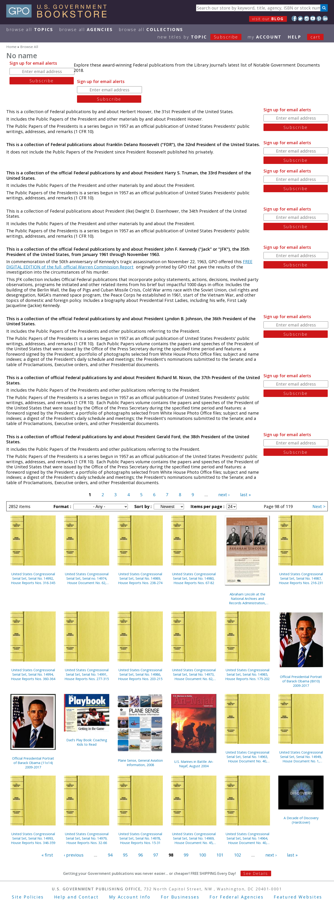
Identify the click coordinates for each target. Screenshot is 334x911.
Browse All (29, 29)
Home (11, 46)
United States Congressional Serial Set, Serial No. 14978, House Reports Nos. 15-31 (140, 838)
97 (155, 855)
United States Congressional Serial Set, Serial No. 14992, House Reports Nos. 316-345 (33, 578)
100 (202, 855)
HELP (294, 37)
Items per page (206, 506)
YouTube (312, 18)
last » (245, 494)
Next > (318, 506)
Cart (315, 37)
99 (186, 855)
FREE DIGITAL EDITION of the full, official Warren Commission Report (129, 264)
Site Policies (28, 897)
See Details (255, 873)
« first (47, 855)
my (264, 37)
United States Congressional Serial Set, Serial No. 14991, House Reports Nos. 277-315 (86, 674)
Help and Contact (76, 897)
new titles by (202, 37)
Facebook (294, 18)
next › (223, 494)
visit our (268, 18)
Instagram (306, 18)
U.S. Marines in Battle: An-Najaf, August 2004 (193, 763)
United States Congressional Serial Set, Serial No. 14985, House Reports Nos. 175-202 (247, 674)
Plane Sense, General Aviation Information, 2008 (140, 762)
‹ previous (74, 855)
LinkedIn (325, 18)
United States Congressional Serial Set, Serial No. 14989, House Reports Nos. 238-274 (140, 578)
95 (125, 855)
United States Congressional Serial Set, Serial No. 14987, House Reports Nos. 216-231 (301, 578)
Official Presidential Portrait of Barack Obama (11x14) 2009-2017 (33, 762)
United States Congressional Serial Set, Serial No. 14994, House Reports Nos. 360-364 (33, 674)
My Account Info (130, 897)
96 (140, 855)
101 (219, 855)
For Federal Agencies (236, 897)
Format (61, 506)
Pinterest (319, 18)
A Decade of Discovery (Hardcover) (301, 820)
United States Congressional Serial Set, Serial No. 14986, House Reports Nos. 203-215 (140, 674)
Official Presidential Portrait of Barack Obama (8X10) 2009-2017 (301, 681)
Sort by (142, 506)
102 (237, 855)
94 (110, 855)
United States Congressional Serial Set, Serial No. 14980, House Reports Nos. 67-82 (194, 578)
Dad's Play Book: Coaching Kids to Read (86, 742)
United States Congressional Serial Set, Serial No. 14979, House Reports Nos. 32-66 (87, 838)
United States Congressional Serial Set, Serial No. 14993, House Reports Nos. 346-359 (33, 838)
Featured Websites (298, 897)
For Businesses (180, 897)
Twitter (300, 18)
